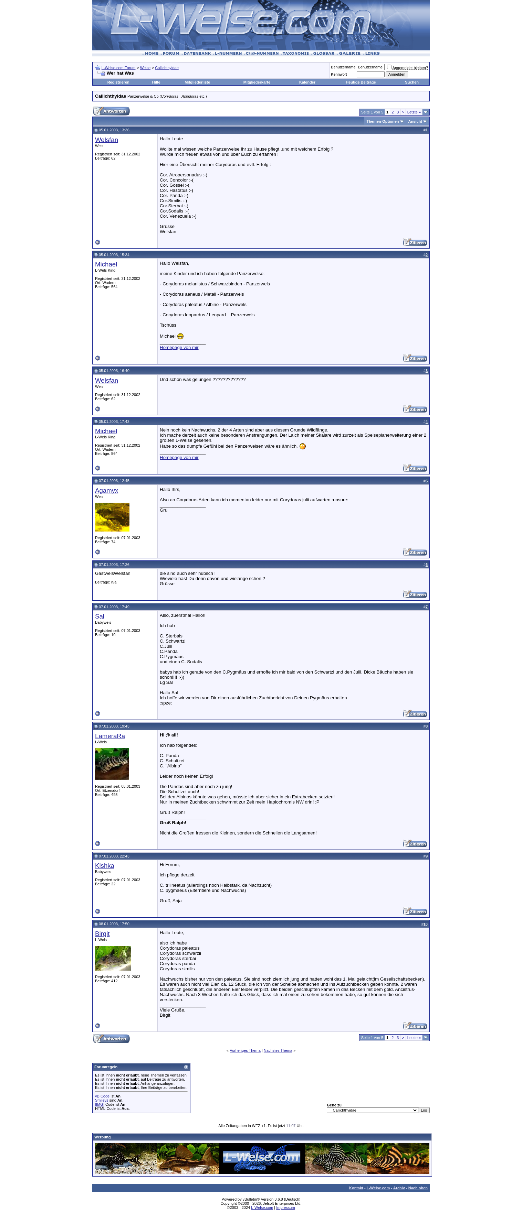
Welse (145, 68)
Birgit (102, 933)
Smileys (101, 1100)
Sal (99, 616)
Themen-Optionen (382, 121)
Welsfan (106, 139)
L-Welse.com (378, 1188)
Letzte (414, 112)
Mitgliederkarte (256, 82)
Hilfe (156, 82)
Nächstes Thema (278, 1050)
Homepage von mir (179, 347)
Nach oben (418, 1188)
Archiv (399, 1188)
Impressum (285, 1207)
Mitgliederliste (197, 82)
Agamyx (106, 490)
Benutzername (343, 67)
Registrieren (118, 82)
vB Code (102, 1096)
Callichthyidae (166, 68)
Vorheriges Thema (245, 1050)
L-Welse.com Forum (119, 68)
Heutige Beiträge (361, 82)
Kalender (307, 82)
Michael (106, 264)
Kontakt (356, 1188)
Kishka (104, 865)
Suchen (412, 82)
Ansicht (415, 121)
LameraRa (110, 736)
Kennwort (339, 74)
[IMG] (99, 1104)
